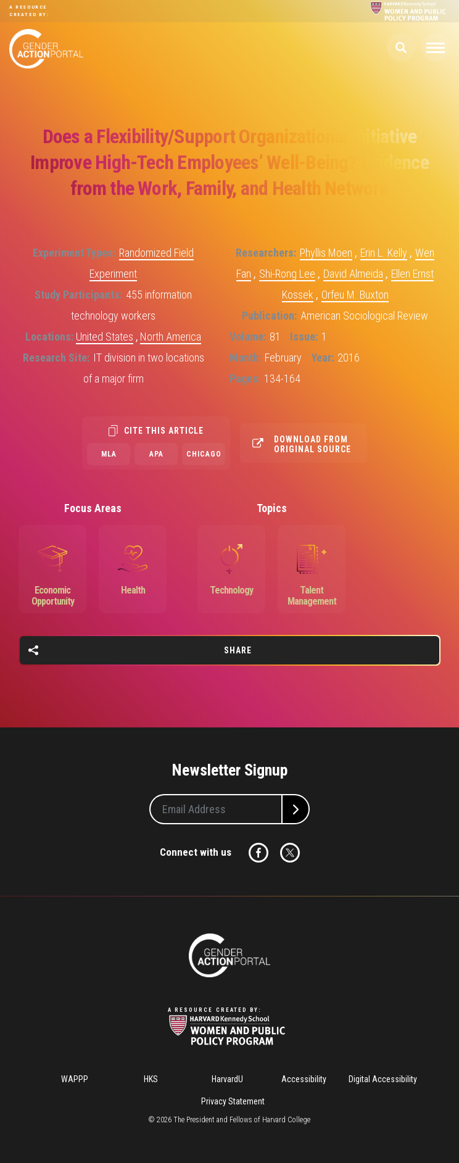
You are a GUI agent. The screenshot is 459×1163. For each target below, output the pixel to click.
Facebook (258, 853)
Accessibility (303, 1079)
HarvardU (227, 1079)
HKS (151, 1079)
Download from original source (312, 444)
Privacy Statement (233, 1101)
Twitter (290, 853)
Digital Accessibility (383, 1079)
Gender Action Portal (46, 48)
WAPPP (74, 1079)
